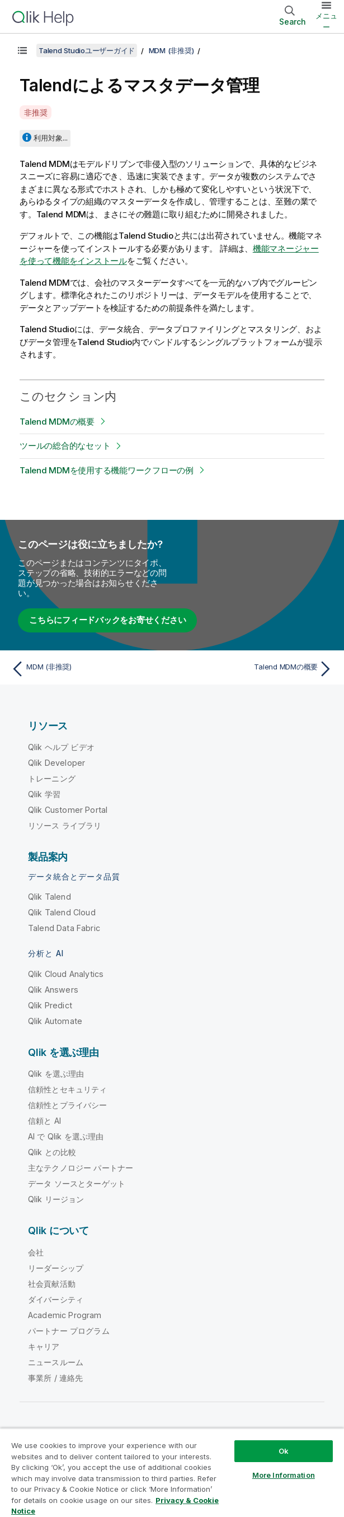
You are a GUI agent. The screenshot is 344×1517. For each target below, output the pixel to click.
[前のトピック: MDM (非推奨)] (88, 669)
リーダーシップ (55, 1268)
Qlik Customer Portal (67, 810)
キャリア (44, 1346)
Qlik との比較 (52, 1152)
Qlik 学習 (44, 794)
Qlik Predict (50, 1005)
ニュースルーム (55, 1362)
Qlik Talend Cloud (62, 912)
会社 (36, 1252)
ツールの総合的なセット (65, 445)
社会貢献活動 (52, 1283)
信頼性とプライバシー (67, 1105)
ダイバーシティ (55, 1299)
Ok (284, 1450)
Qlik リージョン (56, 1199)
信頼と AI (44, 1120)
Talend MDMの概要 (57, 421)
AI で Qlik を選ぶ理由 (65, 1136)
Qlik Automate (55, 1021)
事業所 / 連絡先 (55, 1378)
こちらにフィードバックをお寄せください (107, 620)
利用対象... (51, 137)
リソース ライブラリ (65, 825)
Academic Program (65, 1315)
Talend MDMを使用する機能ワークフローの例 (107, 470)
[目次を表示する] (22, 50)
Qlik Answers (53, 989)
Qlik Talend (49, 896)
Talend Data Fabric (64, 928)
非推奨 (35, 112)
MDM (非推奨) (171, 50)
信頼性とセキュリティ (67, 1089)
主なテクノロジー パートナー (80, 1167)
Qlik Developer (56, 762)
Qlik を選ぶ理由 (56, 1073)
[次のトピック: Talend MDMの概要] (255, 669)
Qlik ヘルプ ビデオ (61, 747)
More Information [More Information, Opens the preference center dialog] (283, 1475)
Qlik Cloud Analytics (65, 974)
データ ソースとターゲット (76, 1183)
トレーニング (52, 778)
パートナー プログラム (69, 1330)
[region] (172, 1472)
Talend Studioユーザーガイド (87, 50)
